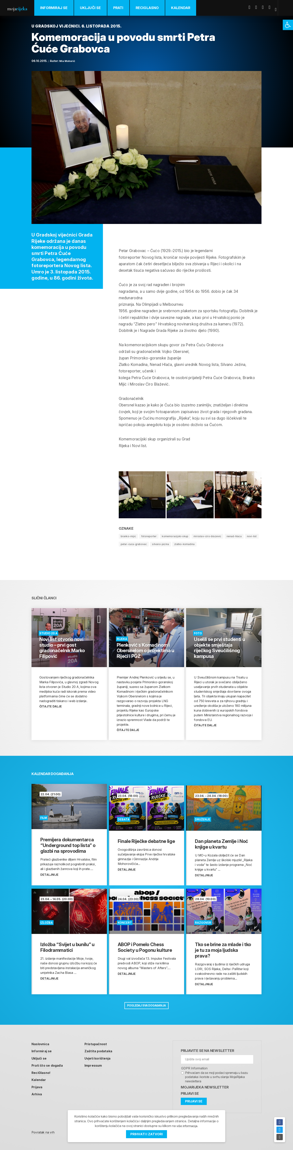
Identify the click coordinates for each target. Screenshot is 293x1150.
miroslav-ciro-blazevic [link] (212, 536)
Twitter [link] (259, 7)
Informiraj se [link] (59, 8)
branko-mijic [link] (129, 536)
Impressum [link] (98, 1065)
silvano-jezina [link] (179, 544)
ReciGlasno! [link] (42, 1072)
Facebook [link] (252, 7)
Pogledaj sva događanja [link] (146, 1004)
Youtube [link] (265, 7)
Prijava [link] (38, 1087)
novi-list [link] (126, 544)
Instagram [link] (272, 7)
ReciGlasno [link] (152, 8)
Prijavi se (190, 1092)
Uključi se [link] (95, 8)
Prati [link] (123, 8)
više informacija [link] (187, 1126)
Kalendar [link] (186, 8)
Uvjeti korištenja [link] (103, 1057)
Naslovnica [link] (42, 1043)
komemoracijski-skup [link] (178, 536)
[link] (288, 25)
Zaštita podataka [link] (104, 1050)
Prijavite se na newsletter (207, 1050)
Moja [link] (19, 8)
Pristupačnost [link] (101, 1043)
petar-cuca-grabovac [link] (150, 544)
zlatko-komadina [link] (205, 544)
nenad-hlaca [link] (241, 536)
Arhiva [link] (37, 1094)
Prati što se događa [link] (49, 1065)
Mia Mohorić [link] (67, 61)
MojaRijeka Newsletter (205, 1086)
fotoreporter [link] (150, 536)
